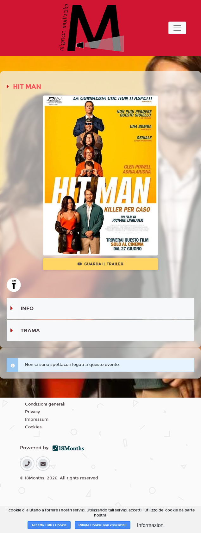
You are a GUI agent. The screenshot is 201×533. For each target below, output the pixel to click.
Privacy (32, 411)
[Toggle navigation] (177, 28)
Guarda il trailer (100, 264)
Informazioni (151, 525)
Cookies (33, 427)
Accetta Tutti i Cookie (49, 525)
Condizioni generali (45, 404)
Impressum (36, 419)
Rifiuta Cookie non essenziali (103, 525)
